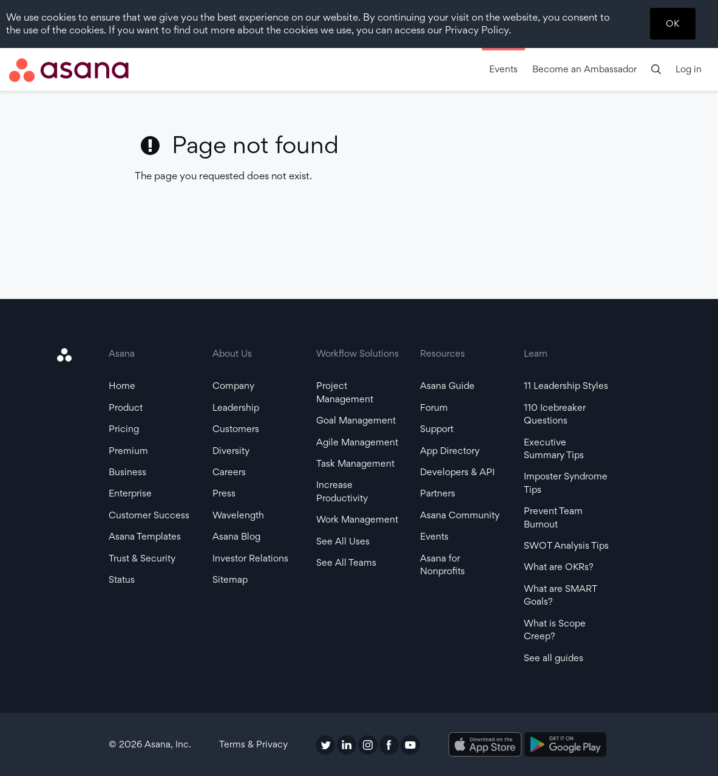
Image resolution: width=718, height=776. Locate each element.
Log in (689, 69)
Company (233, 385)
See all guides (553, 658)
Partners (437, 493)
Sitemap (230, 579)
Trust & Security (142, 558)
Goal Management (356, 420)
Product (126, 407)
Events (503, 69)
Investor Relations (250, 558)
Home (122, 385)
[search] (656, 69)
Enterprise (130, 493)
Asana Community (460, 515)
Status (122, 579)
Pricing (124, 428)
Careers (229, 472)
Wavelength (238, 515)
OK (672, 23)
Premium (128, 450)
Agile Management (357, 442)
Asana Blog (236, 536)
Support (436, 428)
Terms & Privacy (253, 744)
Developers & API (457, 472)
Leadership (235, 407)
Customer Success (149, 515)
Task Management (355, 463)
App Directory (449, 450)
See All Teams (346, 562)
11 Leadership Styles (566, 385)
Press (223, 493)
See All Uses (343, 541)
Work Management (357, 519)
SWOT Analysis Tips (566, 545)
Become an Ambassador (584, 69)
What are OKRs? (559, 566)
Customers (235, 428)
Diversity (230, 450)
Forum (434, 407)
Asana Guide (447, 385)
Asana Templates (145, 536)
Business (127, 472)
